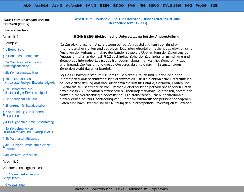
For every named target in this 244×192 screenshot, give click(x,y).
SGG (188, 5)
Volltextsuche (102, 189)
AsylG (57, 5)
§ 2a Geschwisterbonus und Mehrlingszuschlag (22, 64)
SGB (214, 5)
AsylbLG (41, 5)
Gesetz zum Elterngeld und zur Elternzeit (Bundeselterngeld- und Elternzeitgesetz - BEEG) (126, 21)
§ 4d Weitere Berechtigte (20, 155)
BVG (131, 5)
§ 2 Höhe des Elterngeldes (21, 56)
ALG (27, 5)
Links (120, 189)
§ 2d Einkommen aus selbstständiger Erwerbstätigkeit (25, 91)
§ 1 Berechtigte (13, 49)
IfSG (142, 5)
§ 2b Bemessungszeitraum (21, 72)
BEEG (105, 5)
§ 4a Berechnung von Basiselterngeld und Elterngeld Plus (28, 130)
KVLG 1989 (172, 5)
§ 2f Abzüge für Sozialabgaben (24, 105)
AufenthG (74, 5)
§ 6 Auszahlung (14, 184)
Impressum (159, 189)
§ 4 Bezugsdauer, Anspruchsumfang (28, 122)
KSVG (154, 5)
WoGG (201, 5)
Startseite (81, 189)
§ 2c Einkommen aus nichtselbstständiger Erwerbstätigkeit (29, 81)
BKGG (118, 5)
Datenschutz (137, 189)
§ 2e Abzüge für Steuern (20, 99)
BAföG (90, 5)
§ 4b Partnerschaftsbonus (21, 139)
